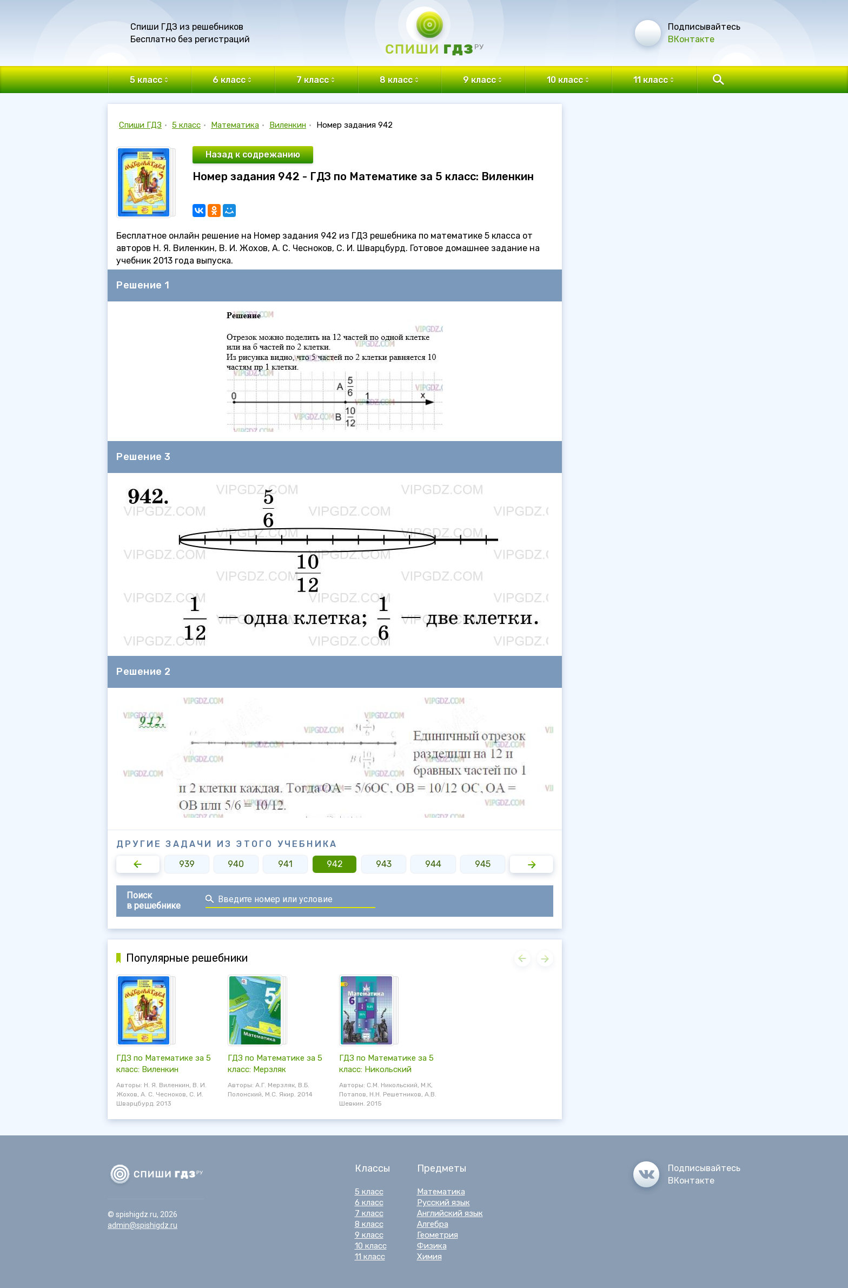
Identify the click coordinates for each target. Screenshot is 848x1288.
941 (285, 864)
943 (384, 864)
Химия (429, 1256)
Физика (432, 1246)
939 (187, 864)
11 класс (370, 1256)
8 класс (369, 1224)
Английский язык (450, 1213)
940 (236, 864)
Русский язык (443, 1202)
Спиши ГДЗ (140, 125)
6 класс (369, 1202)
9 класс (369, 1235)
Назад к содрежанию (253, 154)
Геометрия (437, 1235)
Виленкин (287, 125)
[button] (138, 864)
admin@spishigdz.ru (142, 1225)
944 (433, 864)
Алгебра (432, 1224)
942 (335, 864)
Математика (235, 125)
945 (483, 864)
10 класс (371, 1246)
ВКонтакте (691, 39)
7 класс (369, 1213)
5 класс (186, 125)
